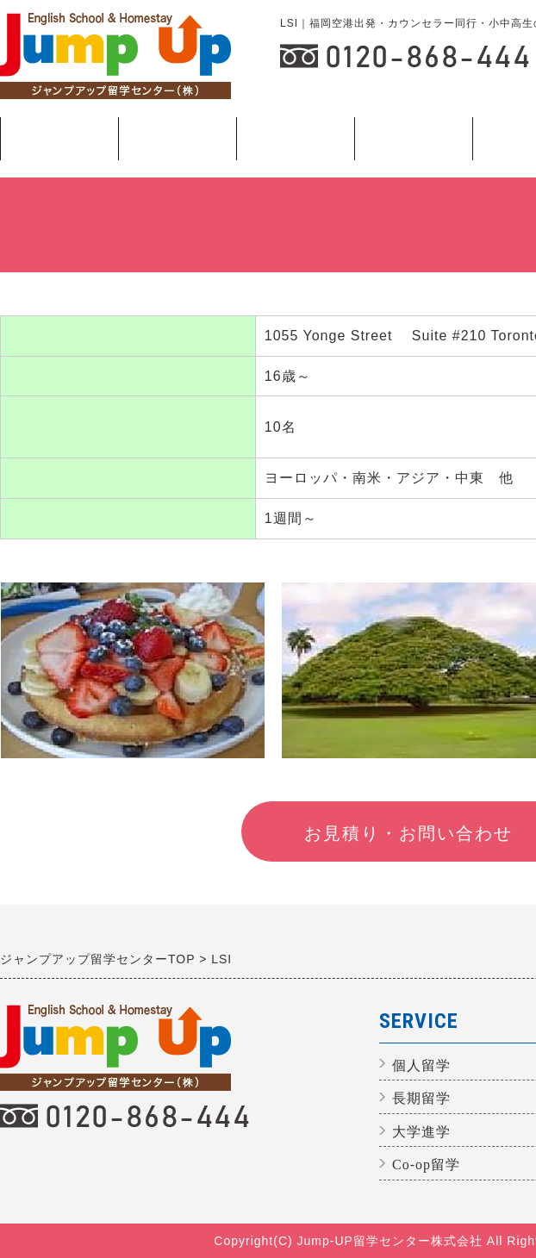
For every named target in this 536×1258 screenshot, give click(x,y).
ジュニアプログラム (59, 139)
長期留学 (413, 144)
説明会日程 (177, 137)
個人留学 (295, 144)
